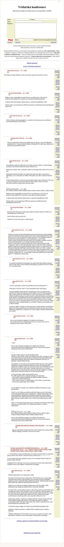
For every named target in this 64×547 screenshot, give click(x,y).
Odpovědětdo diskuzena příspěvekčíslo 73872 (57, 477)
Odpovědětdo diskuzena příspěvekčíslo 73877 (57, 432)
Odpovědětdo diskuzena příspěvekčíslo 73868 (57, 214)
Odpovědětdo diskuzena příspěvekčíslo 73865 (57, 122)
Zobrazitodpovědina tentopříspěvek (57, 85)
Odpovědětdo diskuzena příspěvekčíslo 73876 (57, 345)
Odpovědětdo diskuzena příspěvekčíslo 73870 (57, 265)
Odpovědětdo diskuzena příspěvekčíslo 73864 (57, 100)
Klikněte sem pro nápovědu (32, 536)
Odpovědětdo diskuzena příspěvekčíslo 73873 (57, 288)
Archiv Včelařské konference (32, 69)
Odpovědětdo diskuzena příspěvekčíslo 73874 (57, 322)
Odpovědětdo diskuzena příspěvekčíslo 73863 (57, 77)
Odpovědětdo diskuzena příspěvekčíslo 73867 (57, 167)
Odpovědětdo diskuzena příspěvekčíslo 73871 (57, 455)
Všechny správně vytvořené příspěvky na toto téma (32, 524)
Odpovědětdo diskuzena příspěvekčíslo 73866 (57, 145)
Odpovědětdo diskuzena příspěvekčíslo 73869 (57, 236)
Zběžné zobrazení (32, 66)
